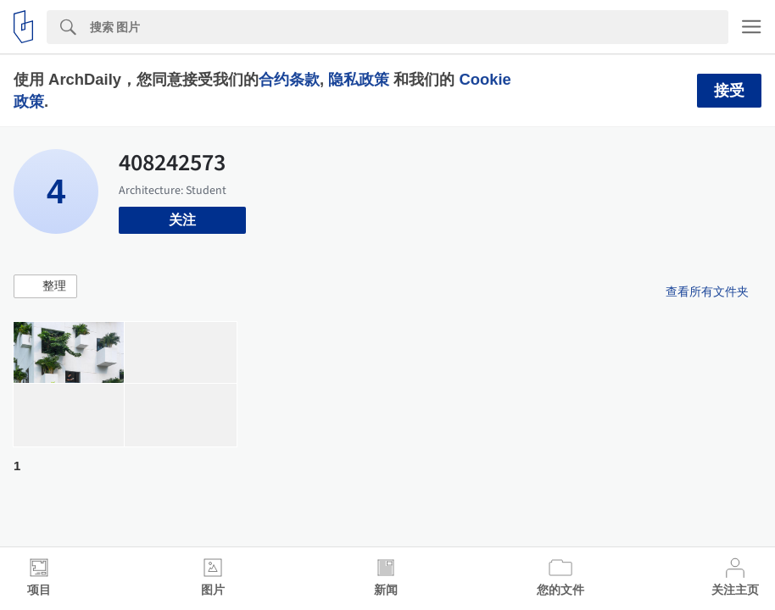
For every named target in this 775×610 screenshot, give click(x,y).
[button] (45, 286)
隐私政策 (358, 79)
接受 (729, 90)
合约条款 (289, 79)
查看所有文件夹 (707, 291)
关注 (182, 220)
